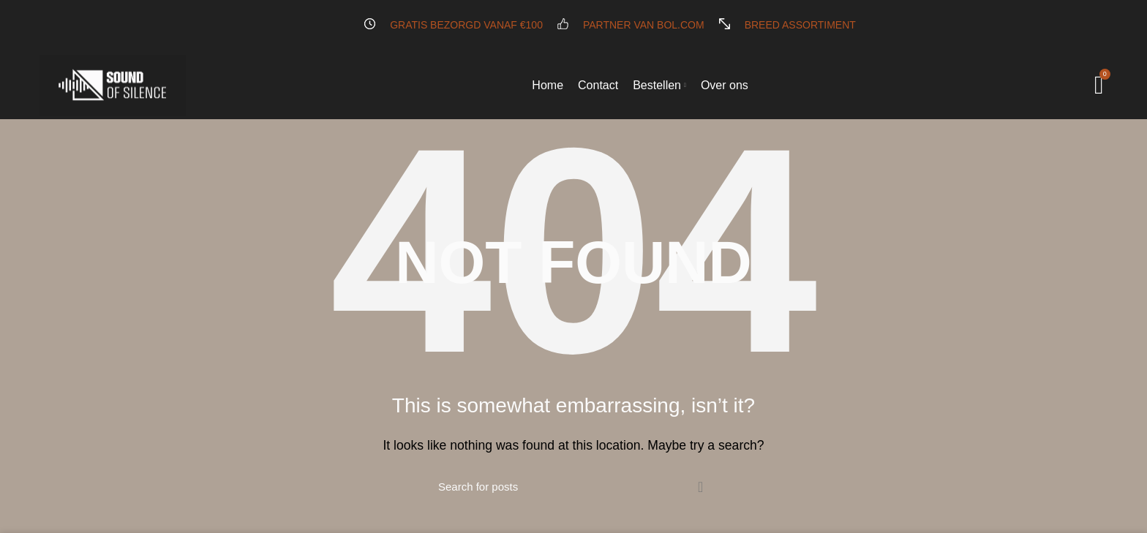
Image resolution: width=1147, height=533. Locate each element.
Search (700, 487)
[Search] (573, 487)
